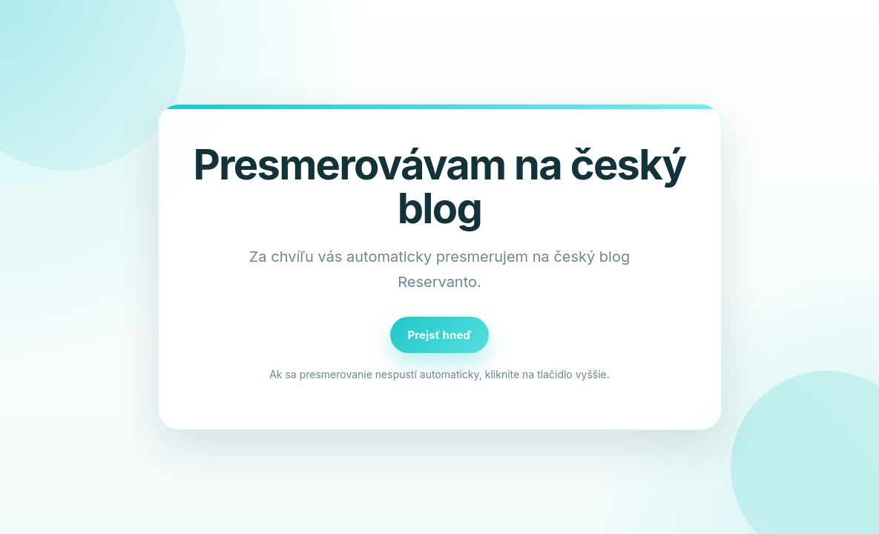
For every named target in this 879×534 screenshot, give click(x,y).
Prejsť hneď (440, 335)
